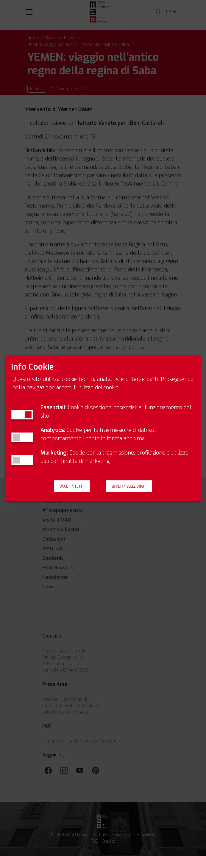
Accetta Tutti (72, 486)
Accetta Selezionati (129, 486)
